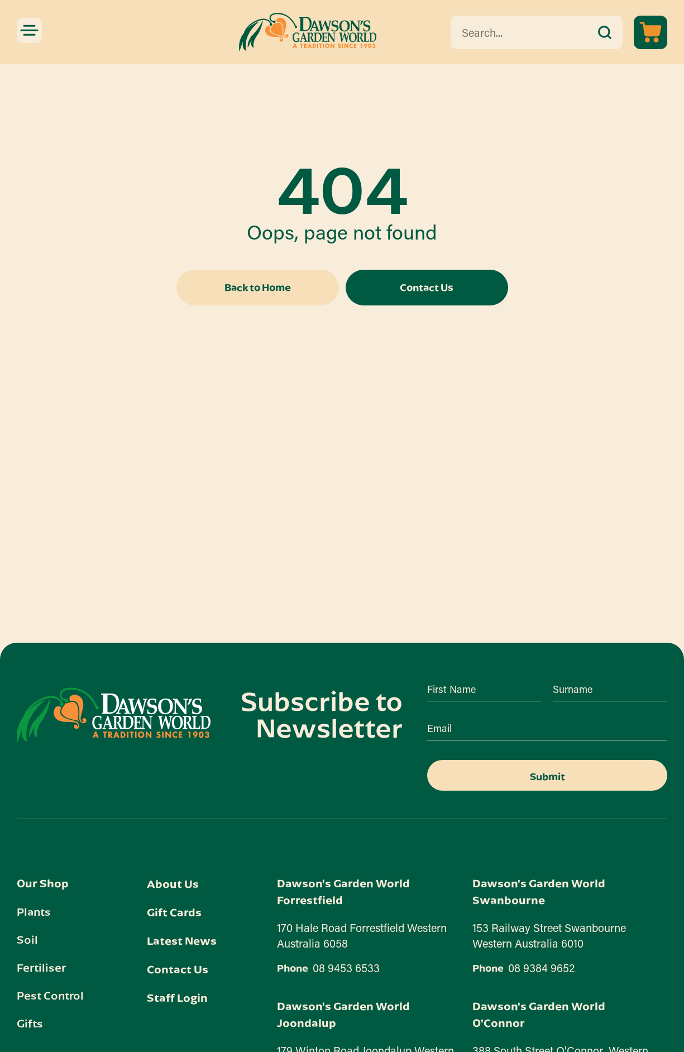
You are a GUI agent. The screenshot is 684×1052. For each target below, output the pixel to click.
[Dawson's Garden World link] (114, 715)
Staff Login (177, 998)
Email (439, 728)
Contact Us (177, 969)
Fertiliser (41, 967)
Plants (34, 911)
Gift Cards (174, 912)
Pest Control (50, 995)
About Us (173, 884)
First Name (451, 689)
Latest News (182, 941)
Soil (27, 939)
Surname (572, 689)
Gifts (30, 1023)
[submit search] (604, 32)
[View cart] (650, 32)
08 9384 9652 (541, 967)
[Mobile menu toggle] (29, 30)
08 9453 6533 (346, 967)
